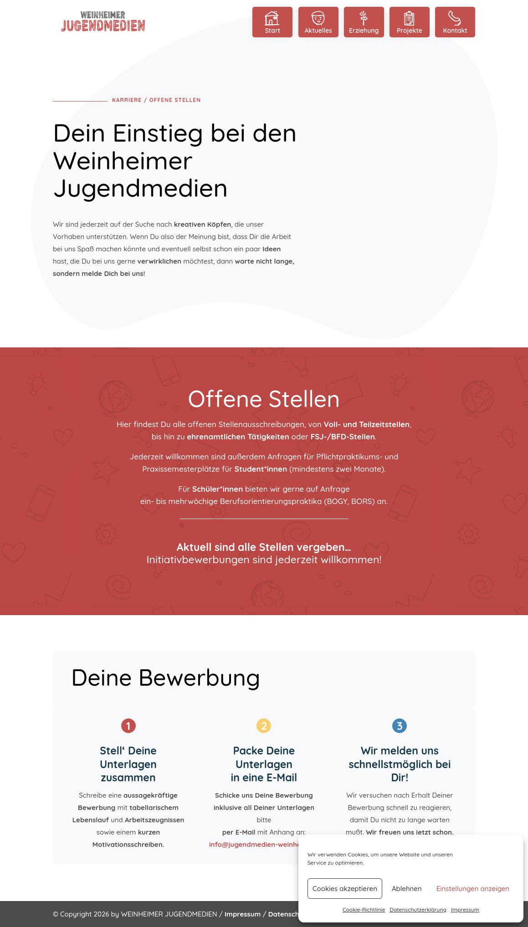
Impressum (465, 909)
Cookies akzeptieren (345, 888)
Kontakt (455, 22)
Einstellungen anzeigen (472, 888)
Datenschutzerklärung (418, 909)
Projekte (409, 22)
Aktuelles (318, 22)
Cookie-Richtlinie (364, 909)
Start (272, 22)
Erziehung (364, 22)
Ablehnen (407, 888)
